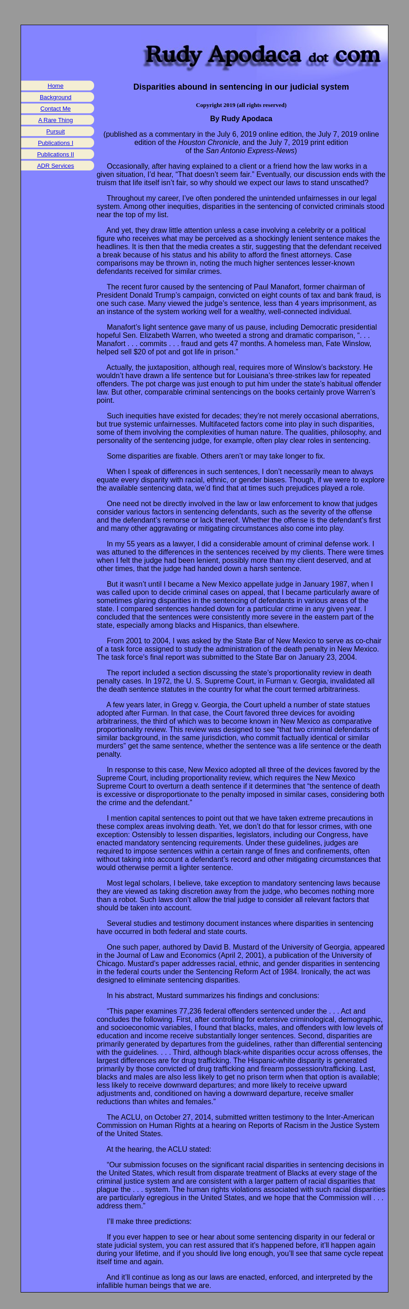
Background (55, 97)
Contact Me (55, 108)
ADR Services (55, 165)
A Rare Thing (55, 120)
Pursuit (55, 131)
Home (56, 85)
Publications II (55, 154)
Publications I (55, 142)
